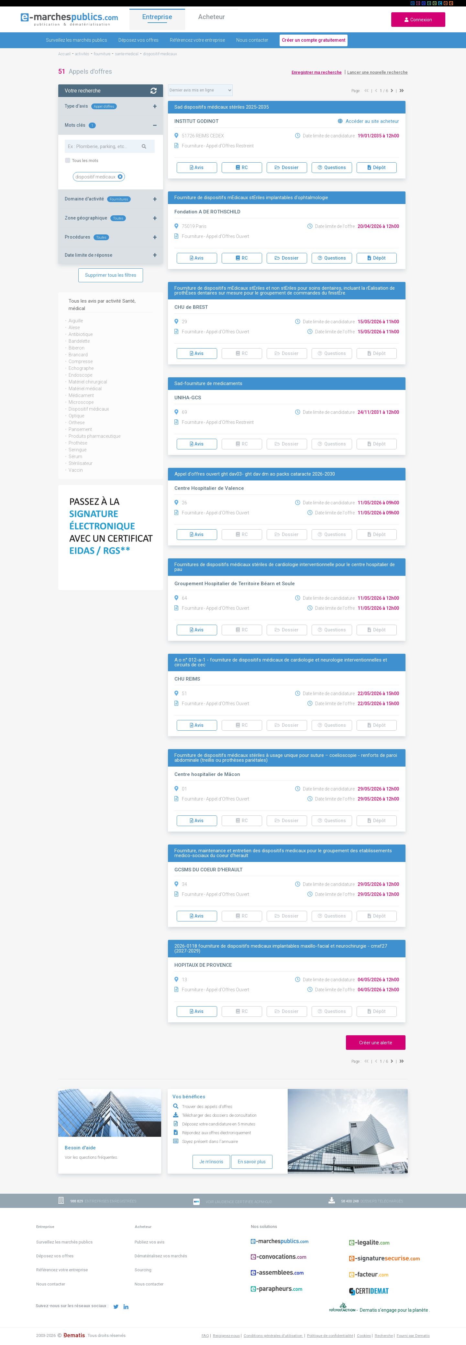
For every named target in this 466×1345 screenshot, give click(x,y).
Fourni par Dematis (413, 1335)
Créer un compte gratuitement (313, 40)
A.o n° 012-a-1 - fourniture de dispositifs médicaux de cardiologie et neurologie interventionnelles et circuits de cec (280, 662)
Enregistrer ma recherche (317, 72)
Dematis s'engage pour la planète (394, 1309)
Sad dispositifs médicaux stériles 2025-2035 (221, 107)
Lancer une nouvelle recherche (377, 72)
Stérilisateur (81, 463)
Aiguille (76, 320)
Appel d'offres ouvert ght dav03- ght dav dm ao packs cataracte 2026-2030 (254, 474)
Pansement (80, 429)
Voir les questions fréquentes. (91, 1157)
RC (242, 167)
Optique (76, 415)
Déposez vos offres (138, 40)
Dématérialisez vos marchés (161, 1256)
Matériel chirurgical (88, 381)
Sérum (75, 456)
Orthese (76, 422)
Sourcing (143, 1269)
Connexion (418, 19)
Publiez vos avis (149, 1242)
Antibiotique (81, 334)
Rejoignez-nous (226, 1335)
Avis (197, 167)
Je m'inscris (211, 1161)
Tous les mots (84, 160)
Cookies (364, 1335)
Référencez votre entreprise (197, 40)
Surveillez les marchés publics (76, 40)
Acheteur (211, 19)
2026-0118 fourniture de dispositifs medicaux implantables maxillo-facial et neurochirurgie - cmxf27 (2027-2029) (280, 948)
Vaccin (76, 470)
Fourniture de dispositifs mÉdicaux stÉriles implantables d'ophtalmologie (251, 197)
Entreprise (157, 18)
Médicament (81, 395)
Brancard (78, 354)
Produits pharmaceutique (94, 436)
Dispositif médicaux (89, 409)
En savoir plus (252, 1161)
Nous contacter (252, 40)
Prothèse (78, 443)
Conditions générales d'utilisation (273, 1335)
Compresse (81, 361)
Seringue (77, 449)
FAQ (205, 1335)
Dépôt (376, 167)
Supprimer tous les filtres (110, 275)
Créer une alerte (375, 1042)
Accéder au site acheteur (368, 121)
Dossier (287, 167)
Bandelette (79, 341)
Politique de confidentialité (330, 1335)
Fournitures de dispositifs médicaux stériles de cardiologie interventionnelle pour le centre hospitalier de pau (284, 567)
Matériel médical (85, 388)
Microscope (81, 402)
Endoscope (80, 375)
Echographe (81, 368)
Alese (74, 327)
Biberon (76, 347)
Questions (332, 167)
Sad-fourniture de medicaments (208, 383)
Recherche (384, 1335)
